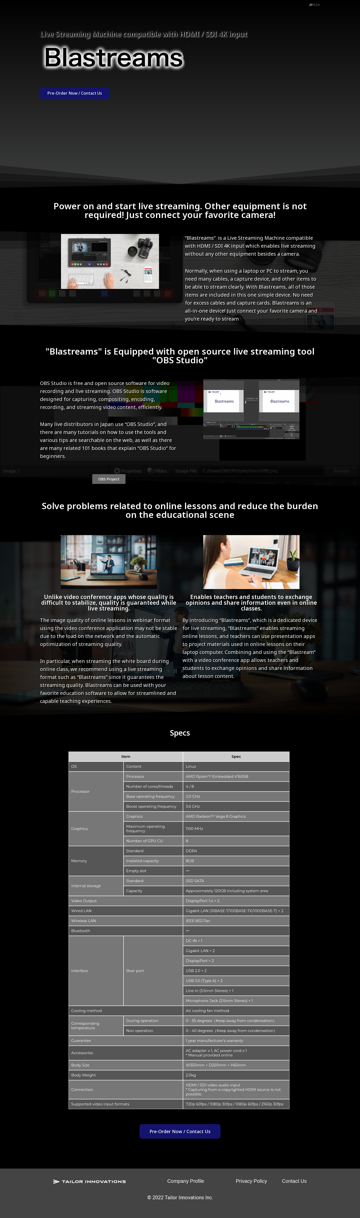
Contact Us (294, 1181)
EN (318, 5)
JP (311, 5)
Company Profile (185, 1181)
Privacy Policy (251, 1181)
